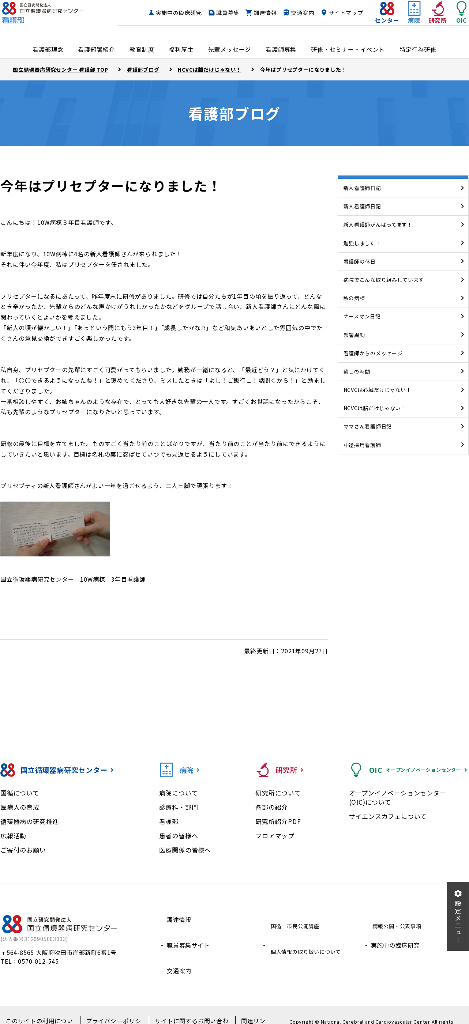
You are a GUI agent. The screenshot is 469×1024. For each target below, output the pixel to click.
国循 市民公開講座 (296, 919)
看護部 (169, 821)
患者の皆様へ (178, 835)
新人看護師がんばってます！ (378, 224)
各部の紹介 (271, 807)
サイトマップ (331, 27)
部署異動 (354, 335)
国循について (19, 792)
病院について (178, 792)
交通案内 (336, 13)
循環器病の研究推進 (29, 821)
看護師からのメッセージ (373, 353)
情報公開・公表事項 (398, 919)
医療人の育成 (20, 807)
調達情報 (299, 13)
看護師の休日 (360, 261)
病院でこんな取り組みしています (384, 279)
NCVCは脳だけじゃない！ (375, 408)
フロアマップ (274, 835)
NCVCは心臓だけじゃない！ (378, 389)
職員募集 (262, 13)
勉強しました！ (362, 243)
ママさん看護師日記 (368, 426)
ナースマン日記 (362, 316)
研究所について (278, 792)
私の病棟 (354, 298)
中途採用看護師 (362, 445)
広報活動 (13, 835)
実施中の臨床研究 (213, 13)
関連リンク (244, 1009)
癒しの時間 (357, 371)
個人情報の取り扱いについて (309, 937)
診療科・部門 (178, 807)
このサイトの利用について (39, 1009)
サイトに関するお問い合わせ (184, 1009)
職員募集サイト (188, 937)
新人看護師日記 (362, 188)
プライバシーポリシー (110, 1009)
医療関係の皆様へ (185, 849)
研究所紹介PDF (278, 821)
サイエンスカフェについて (388, 816)
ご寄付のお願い (23, 849)
